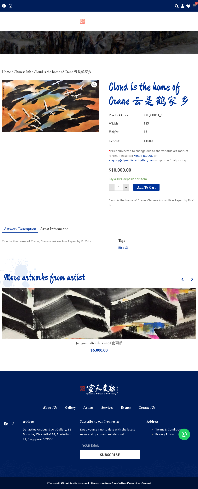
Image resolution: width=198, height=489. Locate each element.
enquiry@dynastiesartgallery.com (131, 160)
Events (173, 21)
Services (158, 21)
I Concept (146, 482)
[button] (177, 6)
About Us (8, 21)
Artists (36, 21)
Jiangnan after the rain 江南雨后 (99, 343)
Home (6, 71)
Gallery (23, 21)
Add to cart (146, 187)
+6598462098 (143, 156)
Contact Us (188, 21)
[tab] (20, 228)
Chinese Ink (22, 71)
